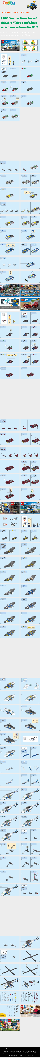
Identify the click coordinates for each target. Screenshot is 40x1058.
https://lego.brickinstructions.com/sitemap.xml (22, 1055)
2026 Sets (16, 12)
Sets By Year (8, 12)
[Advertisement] (18, 140)
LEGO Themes (25, 12)
